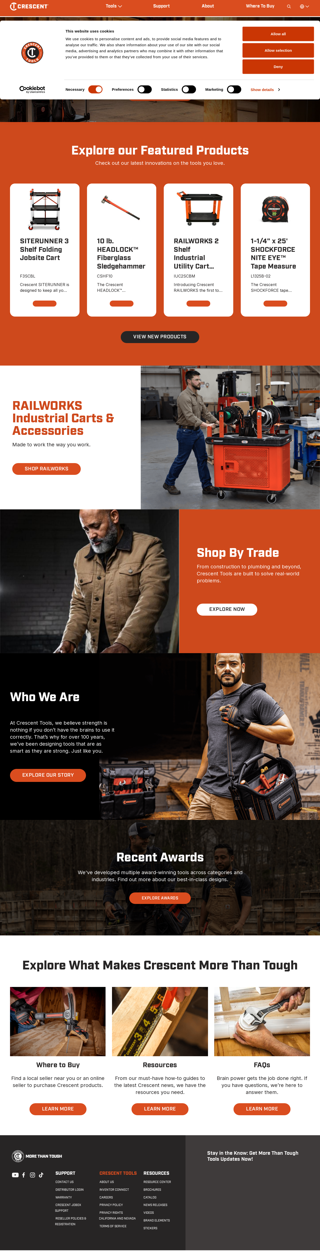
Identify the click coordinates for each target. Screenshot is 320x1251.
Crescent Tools (117, 1174)
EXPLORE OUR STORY (48, 776)
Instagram (32, 1175)
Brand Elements (156, 1221)
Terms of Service (112, 1226)
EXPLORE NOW (227, 610)
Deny (278, 46)
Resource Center (156, 1182)
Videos (148, 1213)
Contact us (64, 1182)
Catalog (149, 1198)
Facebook (23, 1175)
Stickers (150, 1228)
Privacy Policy (110, 1205)
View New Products (159, 337)
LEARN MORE (58, 1109)
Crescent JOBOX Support (75, 1205)
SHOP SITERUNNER (160, 95)
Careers (105, 1198)
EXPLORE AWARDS (160, 899)
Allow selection (278, 30)
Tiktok (41, 1175)
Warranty (63, 1198)
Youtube (14, 1175)
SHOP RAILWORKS (47, 469)
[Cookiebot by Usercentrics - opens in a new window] (32, 69)
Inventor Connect (113, 1190)
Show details (262, 69)
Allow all (278, 13)
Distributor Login (69, 1190)
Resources (156, 1174)
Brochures (151, 1190)
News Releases (155, 1205)
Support (65, 1174)
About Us (106, 1182)
